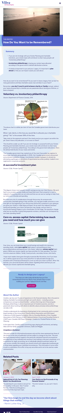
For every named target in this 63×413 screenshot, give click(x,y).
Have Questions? (52, 412)
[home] (8, 3)
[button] (60, 3)
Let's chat (31, 286)
